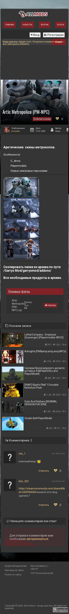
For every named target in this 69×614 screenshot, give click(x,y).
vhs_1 (22, 453)
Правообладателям (16, 566)
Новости (27, 25)
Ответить (43, 470)
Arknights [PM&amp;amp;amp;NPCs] (45, 351)
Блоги (60, 25)
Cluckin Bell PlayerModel (38, 418)
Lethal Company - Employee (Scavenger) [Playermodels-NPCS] (43, 336)
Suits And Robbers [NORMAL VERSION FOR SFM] (40, 403)
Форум (44, 25)
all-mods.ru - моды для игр (38, 605)
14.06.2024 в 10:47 (58, 481)
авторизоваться (37, 539)
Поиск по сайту (13, 574)
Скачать (50, 305)
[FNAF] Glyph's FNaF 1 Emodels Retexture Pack (41, 386)
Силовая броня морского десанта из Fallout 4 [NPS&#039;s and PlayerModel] (44, 371)
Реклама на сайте (14, 570)
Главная (9, 25)
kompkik (16, 131)
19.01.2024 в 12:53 (58, 453)
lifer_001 (24, 481)
